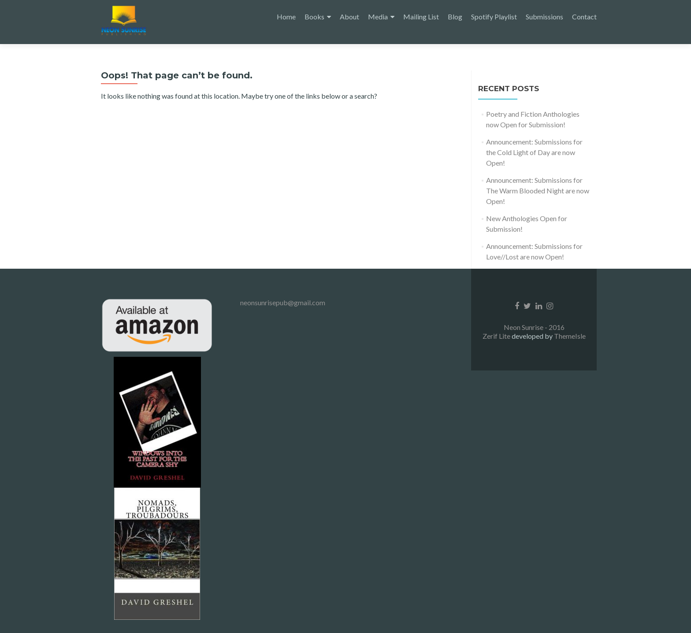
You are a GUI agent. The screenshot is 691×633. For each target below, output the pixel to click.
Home (286, 16)
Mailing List (421, 16)
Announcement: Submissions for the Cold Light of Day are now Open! (534, 152)
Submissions (544, 16)
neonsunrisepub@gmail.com (282, 302)
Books (314, 16)
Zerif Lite (497, 336)
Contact (584, 16)
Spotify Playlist (494, 16)
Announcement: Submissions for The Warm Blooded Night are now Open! (537, 190)
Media (378, 16)
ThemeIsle (570, 336)
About (349, 16)
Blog (455, 16)
